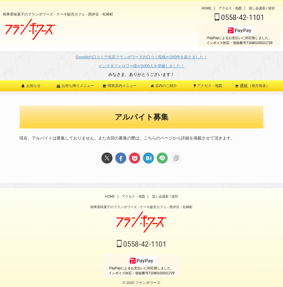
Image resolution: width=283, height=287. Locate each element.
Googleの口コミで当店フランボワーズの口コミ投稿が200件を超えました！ (141, 56)
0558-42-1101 (239, 18)
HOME (206, 8)
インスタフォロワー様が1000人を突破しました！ (141, 64)
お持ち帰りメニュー (75, 83)
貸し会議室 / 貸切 (262, 8)
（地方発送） (252, 83)
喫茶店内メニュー (120, 83)
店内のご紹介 (164, 83)
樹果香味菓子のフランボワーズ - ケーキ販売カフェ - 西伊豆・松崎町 (141, 205)
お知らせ (31, 83)
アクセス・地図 (230, 8)
